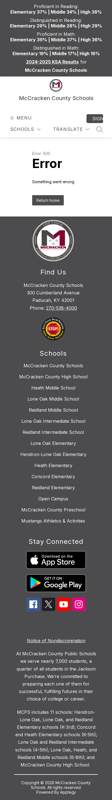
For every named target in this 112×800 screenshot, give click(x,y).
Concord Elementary (53, 476)
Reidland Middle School (53, 410)
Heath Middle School (53, 388)
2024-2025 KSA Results (52, 62)
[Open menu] (20, 117)
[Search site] (99, 129)
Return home (48, 200)
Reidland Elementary (53, 487)
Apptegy (68, 792)
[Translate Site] (71, 129)
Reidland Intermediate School (53, 432)
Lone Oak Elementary (53, 443)
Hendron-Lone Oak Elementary (53, 454)
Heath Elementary (53, 465)
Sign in (97, 118)
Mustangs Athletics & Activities (53, 521)
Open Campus (53, 498)
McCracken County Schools (53, 365)
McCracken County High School (53, 376)
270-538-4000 (61, 308)
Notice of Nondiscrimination (56, 640)
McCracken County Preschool (53, 510)
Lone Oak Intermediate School (53, 421)
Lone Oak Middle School (53, 399)
